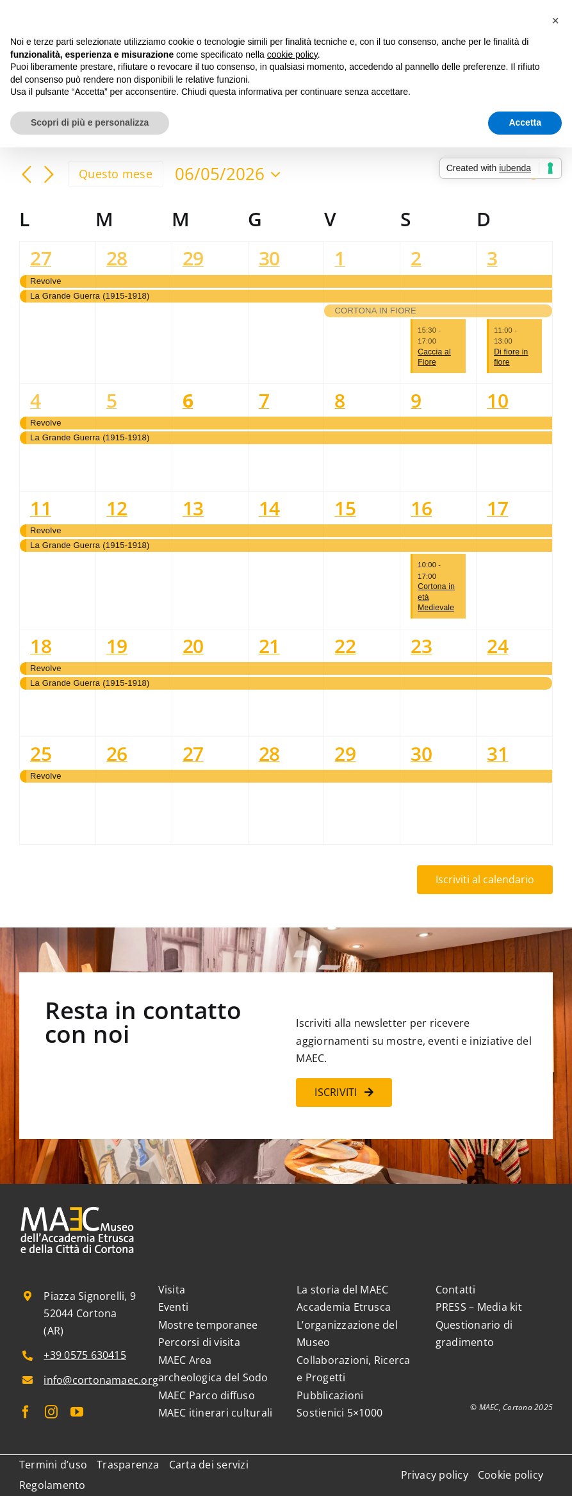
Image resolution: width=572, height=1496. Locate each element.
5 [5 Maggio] (111, 400)
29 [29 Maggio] (344, 753)
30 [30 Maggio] (421, 753)
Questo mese (115, 173)
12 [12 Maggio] (116, 508)
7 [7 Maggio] (264, 400)
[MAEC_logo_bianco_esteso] (77, 1208)
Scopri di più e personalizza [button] (90, 122)
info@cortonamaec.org (101, 1380)
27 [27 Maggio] (193, 753)
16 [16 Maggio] (421, 508)
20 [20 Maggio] (193, 646)
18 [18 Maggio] (40, 646)
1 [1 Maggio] (339, 258)
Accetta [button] (525, 122)
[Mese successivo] (48, 175)
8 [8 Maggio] (339, 400)
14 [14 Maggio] (269, 508)
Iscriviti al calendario (485, 880)
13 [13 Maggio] (193, 508)
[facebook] (25, 1412)
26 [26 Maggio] (116, 753)
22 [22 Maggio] (344, 646)
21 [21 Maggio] (269, 646)
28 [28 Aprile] (116, 258)
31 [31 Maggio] (497, 753)
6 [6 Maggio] (188, 400)
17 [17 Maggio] (497, 508)
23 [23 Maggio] (421, 646)
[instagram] (51, 1412)
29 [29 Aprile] (193, 258)
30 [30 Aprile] (269, 258)
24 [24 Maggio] (497, 646)
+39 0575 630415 (85, 1355)
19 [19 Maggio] (116, 646)
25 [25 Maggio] (40, 753)
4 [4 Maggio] (35, 400)
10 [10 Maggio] (497, 400)
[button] (555, 20)
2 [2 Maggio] (416, 258)
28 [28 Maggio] (269, 753)
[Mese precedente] (27, 175)
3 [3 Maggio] (492, 258)
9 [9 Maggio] (416, 400)
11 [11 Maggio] (40, 508)
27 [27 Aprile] (40, 258)
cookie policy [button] (292, 54)
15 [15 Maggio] (344, 508)
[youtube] (76, 1412)
